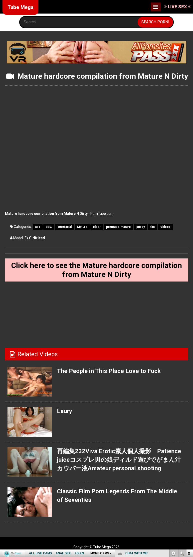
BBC (49, 227)
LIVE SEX (177, 6)
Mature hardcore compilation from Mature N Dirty (46, 214)
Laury (64, 411)
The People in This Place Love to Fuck (109, 371)
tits (152, 227)
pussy (140, 227)
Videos (165, 227)
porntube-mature (118, 227)
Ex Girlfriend (34, 238)
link (189, 479)
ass (37, 227)
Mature (82, 227)
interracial (64, 227)
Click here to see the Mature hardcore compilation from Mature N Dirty (96, 270)
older (97, 227)
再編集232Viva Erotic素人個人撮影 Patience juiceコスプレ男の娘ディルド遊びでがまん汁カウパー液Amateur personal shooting (119, 460)
